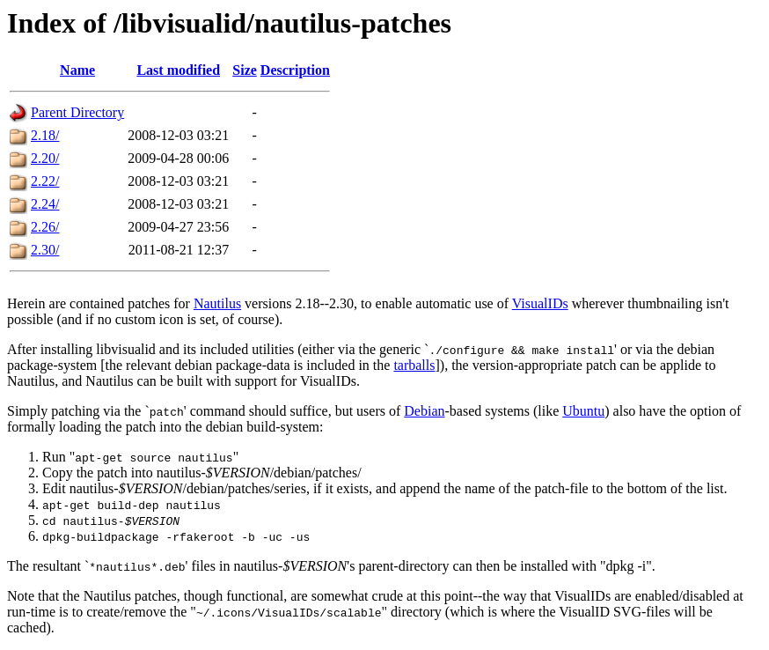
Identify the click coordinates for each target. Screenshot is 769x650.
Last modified (178, 70)
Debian (424, 410)
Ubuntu (583, 410)
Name (77, 70)
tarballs (414, 365)
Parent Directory (77, 112)
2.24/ (45, 203)
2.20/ (45, 158)
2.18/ (45, 135)
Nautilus (217, 303)
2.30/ (45, 249)
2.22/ (45, 181)
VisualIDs (540, 303)
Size (244, 70)
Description (295, 70)
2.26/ (45, 226)
